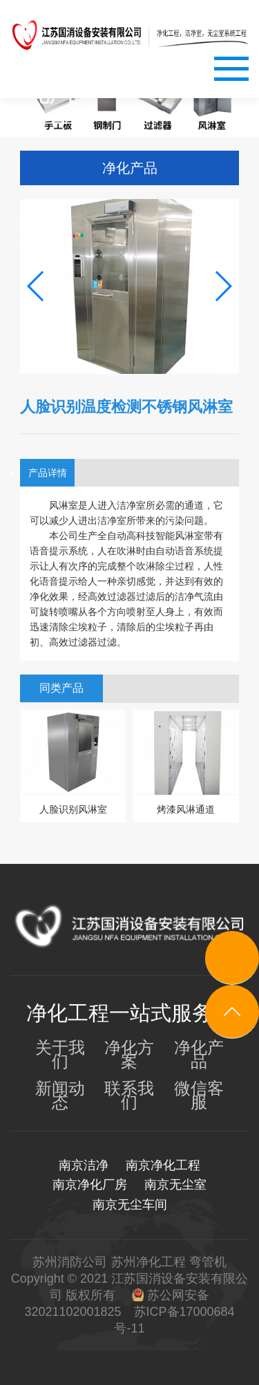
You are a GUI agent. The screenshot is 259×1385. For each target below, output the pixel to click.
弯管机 (208, 1262)
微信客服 (199, 1095)
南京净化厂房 (89, 1184)
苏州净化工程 (148, 1262)
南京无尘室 (175, 1184)
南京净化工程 (163, 1165)
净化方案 (129, 1054)
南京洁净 (83, 1165)
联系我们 (129, 1095)
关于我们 (60, 1054)
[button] (36, 286)
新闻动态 (60, 1095)
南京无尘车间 (130, 1205)
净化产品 (199, 1054)
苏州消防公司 (69, 1262)
